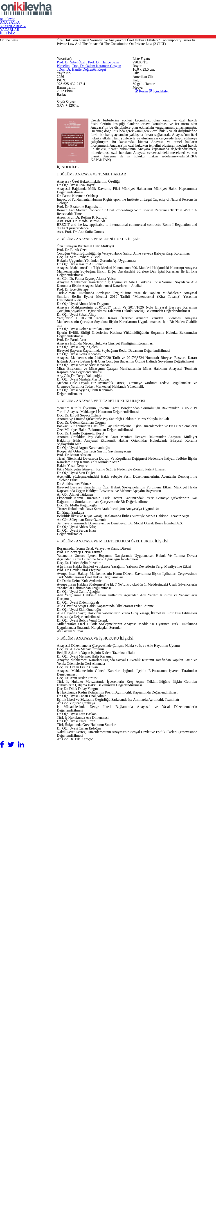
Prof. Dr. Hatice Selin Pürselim (87, 147)
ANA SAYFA (115, 13)
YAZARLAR (177, 13)
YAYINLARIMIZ (146, 13)
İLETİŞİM (205, 13)
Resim (157, 180)
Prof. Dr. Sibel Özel (97, 140)
